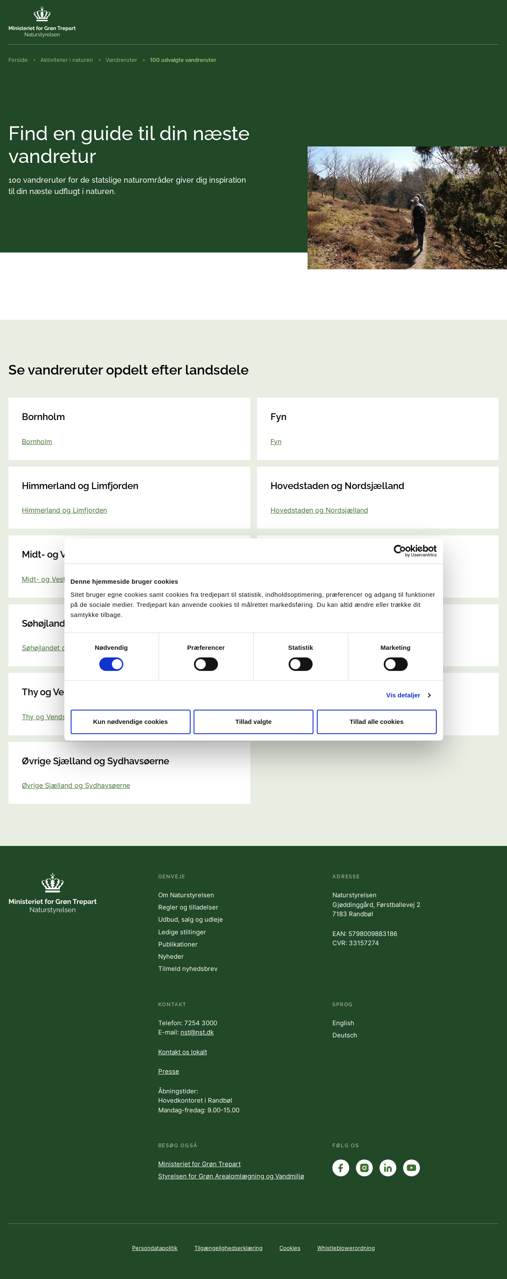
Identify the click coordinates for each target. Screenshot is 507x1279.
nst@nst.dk (197, 1032)
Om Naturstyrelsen (186, 895)
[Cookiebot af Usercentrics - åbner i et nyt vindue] (400, 551)
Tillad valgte (253, 721)
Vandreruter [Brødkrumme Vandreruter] (121, 59)
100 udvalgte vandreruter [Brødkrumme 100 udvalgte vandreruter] (183, 59)
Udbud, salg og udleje (190, 919)
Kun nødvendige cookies (130, 721)
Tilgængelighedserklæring (228, 1247)
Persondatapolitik (155, 1247)
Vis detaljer (403, 695)
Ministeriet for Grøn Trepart (199, 1164)
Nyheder (171, 956)
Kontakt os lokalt (182, 1052)
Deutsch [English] (344, 1035)
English (343, 1023)
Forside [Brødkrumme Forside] (18, 59)
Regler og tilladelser (188, 907)
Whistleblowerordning (346, 1247)
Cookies (289, 1247)
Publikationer (178, 944)
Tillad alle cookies (376, 721)
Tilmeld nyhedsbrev (188, 969)
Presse (168, 1071)
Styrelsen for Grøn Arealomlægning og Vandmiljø (231, 1176)
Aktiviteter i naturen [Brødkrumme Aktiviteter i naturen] (66, 59)
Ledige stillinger (182, 932)
